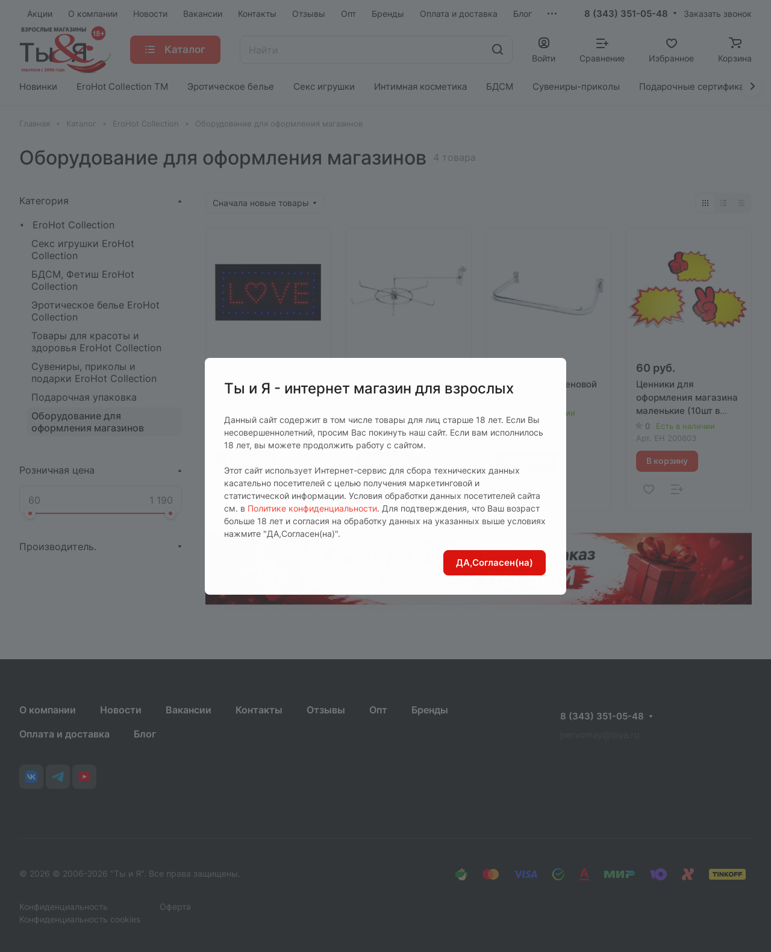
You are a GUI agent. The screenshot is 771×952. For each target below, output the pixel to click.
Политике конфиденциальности (312, 508)
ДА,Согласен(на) (494, 562)
